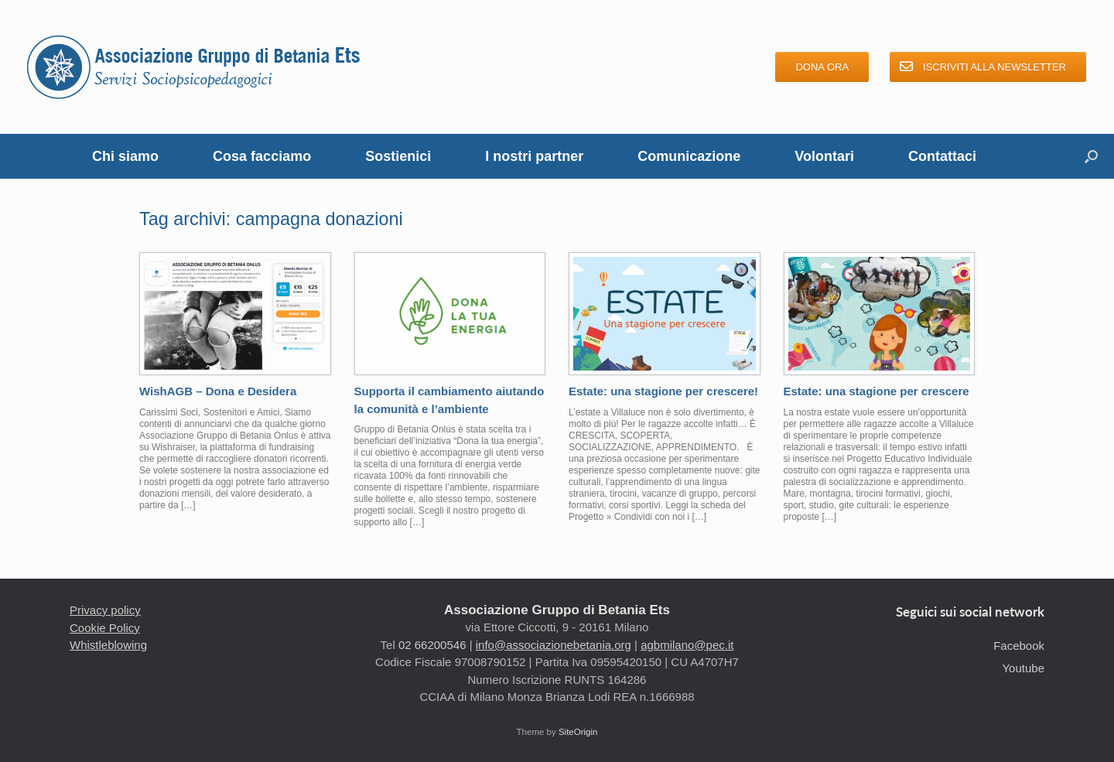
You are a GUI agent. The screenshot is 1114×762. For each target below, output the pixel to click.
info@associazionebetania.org (553, 644)
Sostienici (398, 156)
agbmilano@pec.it (687, 644)
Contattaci (942, 156)
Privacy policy (105, 610)
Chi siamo (125, 156)
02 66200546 (432, 644)
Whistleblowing (108, 644)
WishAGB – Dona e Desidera (217, 391)
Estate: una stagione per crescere (876, 391)
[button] (1091, 156)
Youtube (1023, 668)
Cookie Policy (105, 627)
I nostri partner (534, 156)
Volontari (824, 156)
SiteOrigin (578, 731)
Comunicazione (688, 156)
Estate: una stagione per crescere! (663, 391)
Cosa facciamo (262, 156)
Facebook (1018, 645)
